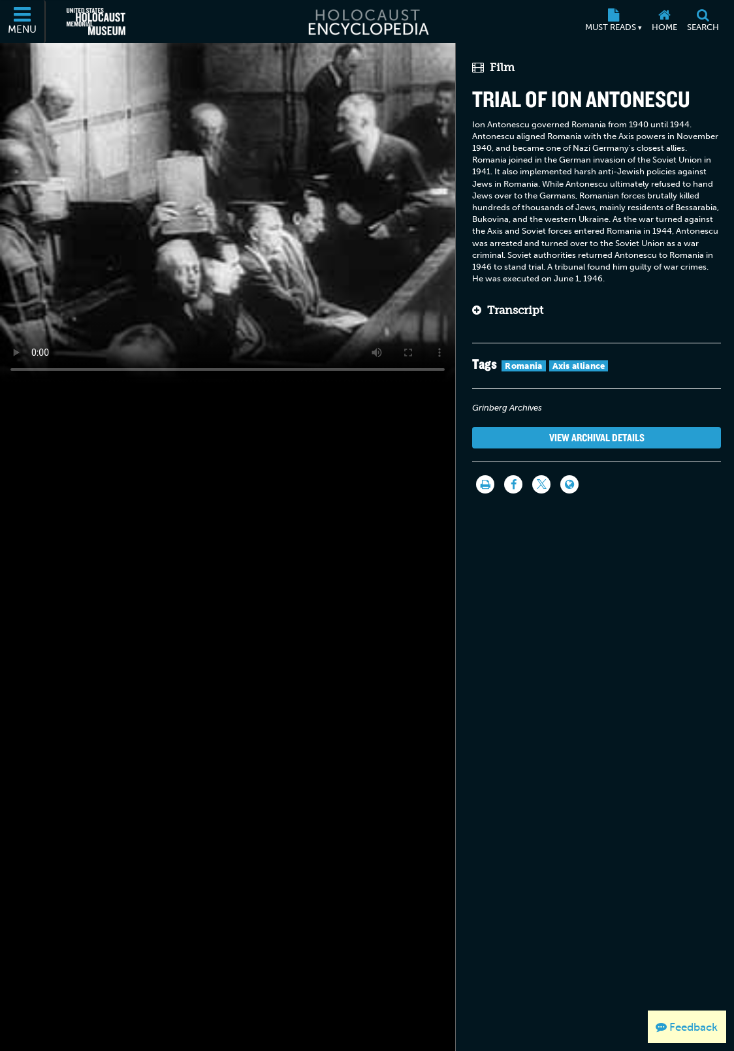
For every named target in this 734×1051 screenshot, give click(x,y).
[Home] (664, 21)
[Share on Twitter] (541, 484)
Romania (523, 366)
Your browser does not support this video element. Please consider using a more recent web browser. (227, 213)
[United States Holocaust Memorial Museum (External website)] (96, 21)
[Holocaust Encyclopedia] (367, 21)
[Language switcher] (569, 484)
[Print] (485, 484)
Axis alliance (578, 366)
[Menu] (23, 21)
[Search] (703, 21)
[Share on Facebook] (513, 484)
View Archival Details (597, 437)
